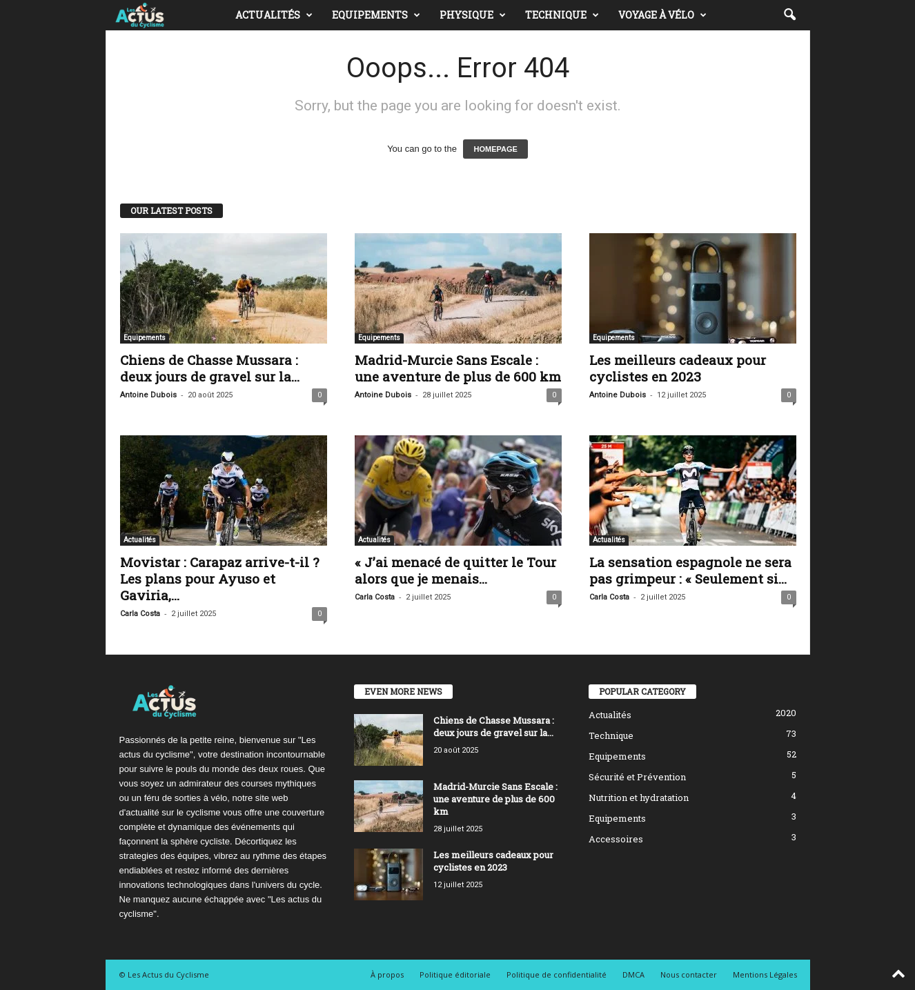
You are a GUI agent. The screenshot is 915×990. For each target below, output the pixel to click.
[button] (789, 15)
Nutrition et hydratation (639, 797)
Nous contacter (688, 974)
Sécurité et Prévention (637, 777)
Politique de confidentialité (556, 974)
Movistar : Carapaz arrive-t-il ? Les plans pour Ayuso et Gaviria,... (219, 578)
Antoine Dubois (148, 394)
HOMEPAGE (495, 149)
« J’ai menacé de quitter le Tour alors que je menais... (455, 570)
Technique (562, 15)
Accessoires (616, 839)
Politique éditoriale (455, 974)
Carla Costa (140, 613)
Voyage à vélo (662, 15)
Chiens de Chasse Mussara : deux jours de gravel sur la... (209, 368)
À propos (387, 974)
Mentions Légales (765, 974)
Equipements (376, 15)
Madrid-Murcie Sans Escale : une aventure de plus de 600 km (458, 368)
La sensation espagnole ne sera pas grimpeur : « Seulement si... (690, 570)
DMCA (633, 974)
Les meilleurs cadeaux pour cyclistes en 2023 (677, 368)
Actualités (274, 15)
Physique (473, 15)
